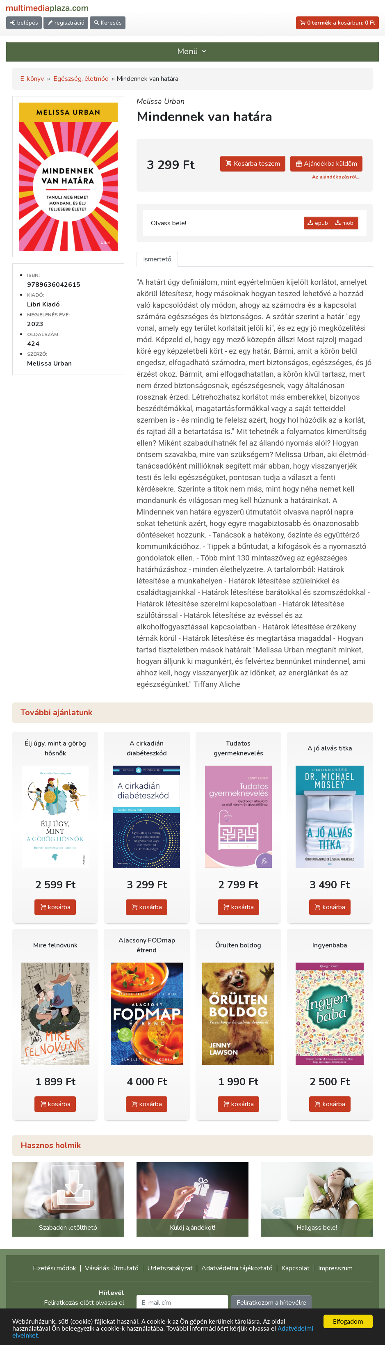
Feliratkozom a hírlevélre (271, 1302)
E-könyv (32, 78)
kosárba (55, 907)
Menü (192, 51)
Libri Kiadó (43, 304)
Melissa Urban (161, 101)
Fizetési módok (54, 1268)
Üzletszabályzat (170, 1268)
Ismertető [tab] (157, 259)
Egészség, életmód (81, 78)
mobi (345, 223)
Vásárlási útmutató (112, 1268)
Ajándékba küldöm (326, 163)
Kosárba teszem (253, 163)
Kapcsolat (295, 1268)
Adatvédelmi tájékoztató (237, 1268)
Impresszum (335, 1268)
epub (318, 223)
